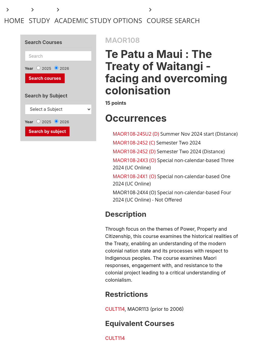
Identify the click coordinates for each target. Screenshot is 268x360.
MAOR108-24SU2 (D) (136, 134)
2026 (64, 68)
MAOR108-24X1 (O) (134, 176)
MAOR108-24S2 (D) (134, 151)
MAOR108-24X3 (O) (134, 160)
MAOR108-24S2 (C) (134, 142)
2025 (46, 68)
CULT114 (115, 309)
